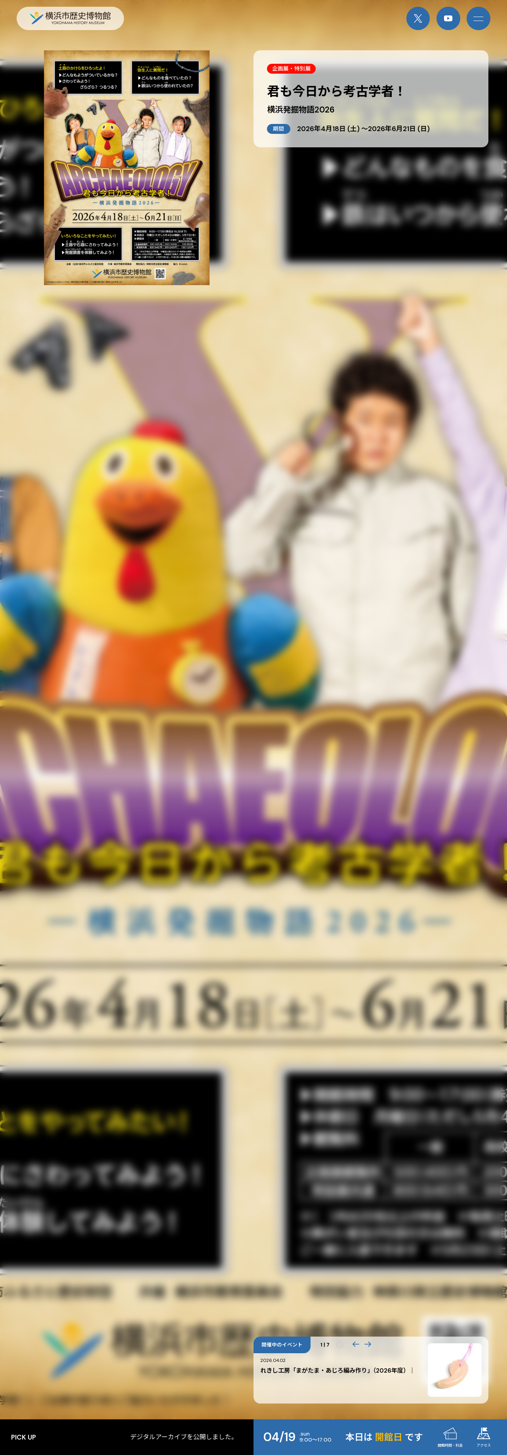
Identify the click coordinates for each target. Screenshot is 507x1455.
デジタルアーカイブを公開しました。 (228, 1437)
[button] (356, 1345)
